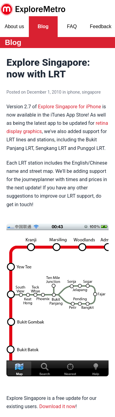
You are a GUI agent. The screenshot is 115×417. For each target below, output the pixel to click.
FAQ (72, 26)
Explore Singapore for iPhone (69, 107)
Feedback (100, 26)
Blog (43, 26)
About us (14, 26)
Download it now (57, 406)
